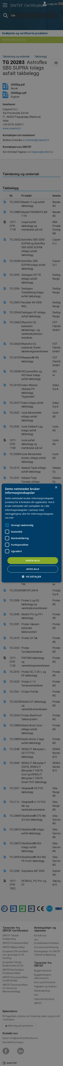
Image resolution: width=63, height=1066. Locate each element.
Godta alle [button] (33, 560)
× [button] (56, 487)
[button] (31, 576)
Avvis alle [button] (32, 569)
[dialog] (31, 533)
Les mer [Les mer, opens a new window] (9, 517)
